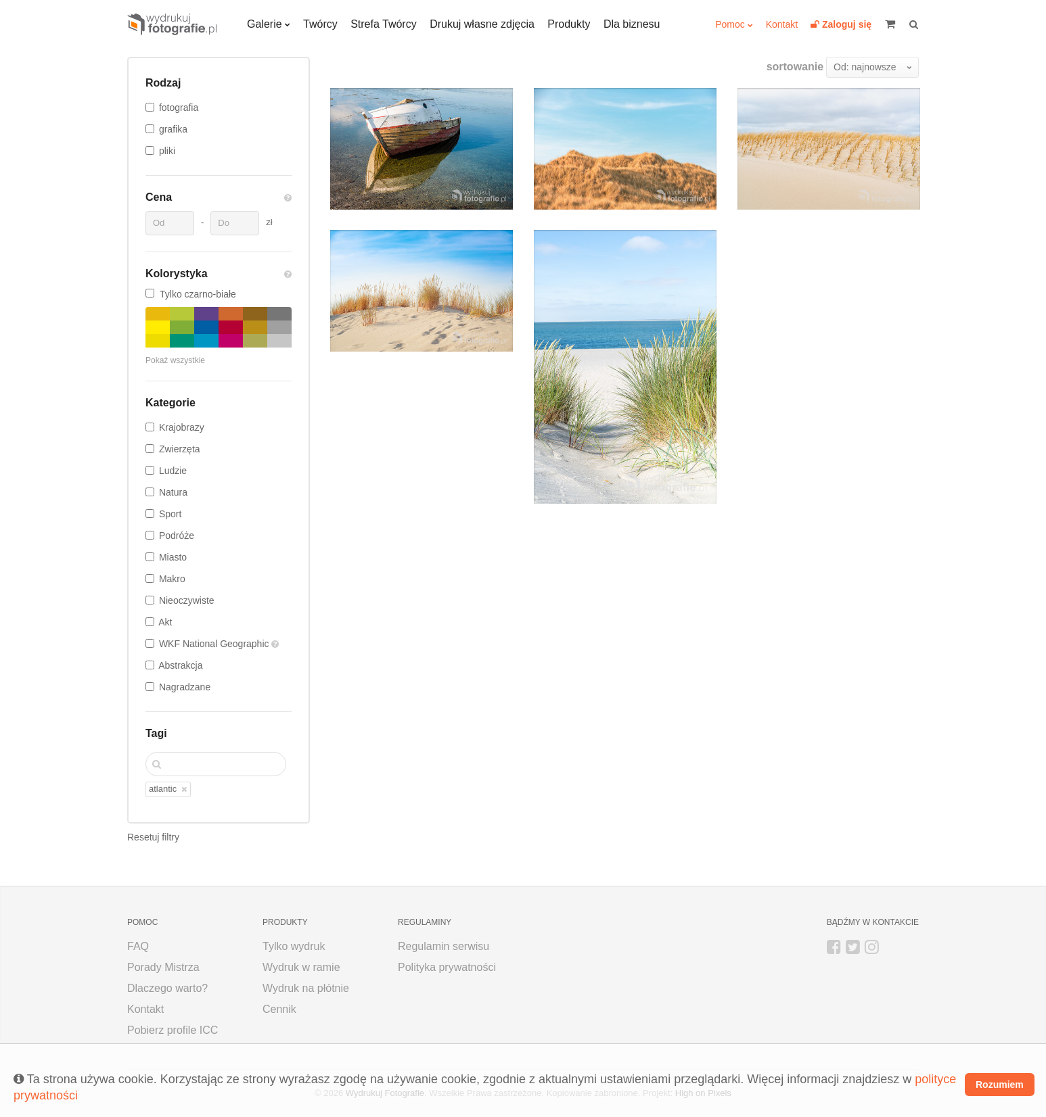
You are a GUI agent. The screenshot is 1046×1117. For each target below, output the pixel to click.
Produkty (568, 24)
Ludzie (173, 470)
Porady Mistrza (163, 967)
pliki (167, 150)
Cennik (279, 1009)
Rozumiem (1000, 1084)
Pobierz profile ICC (172, 1030)
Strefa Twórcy (383, 24)
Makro (172, 578)
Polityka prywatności (447, 967)
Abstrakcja (180, 665)
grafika (173, 129)
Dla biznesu (632, 24)
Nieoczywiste (186, 600)
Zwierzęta (179, 449)
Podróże (176, 535)
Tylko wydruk (294, 946)
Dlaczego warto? (167, 988)
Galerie (264, 24)
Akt (165, 622)
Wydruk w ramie (301, 967)
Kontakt (782, 24)
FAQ (138, 946)
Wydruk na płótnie (306, 988)
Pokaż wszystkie (175, 360)
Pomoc (730, 24)
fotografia (178, 107)
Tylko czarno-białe (190, 294)
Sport (170, 513)
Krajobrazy (181, 427)
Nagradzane (184, 687)
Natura (173, 492)
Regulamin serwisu (443, 946)
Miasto (173, 557)
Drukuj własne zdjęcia (482, 24)
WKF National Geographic (215, 643)
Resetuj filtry (153, 837)
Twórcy (320, 24)
